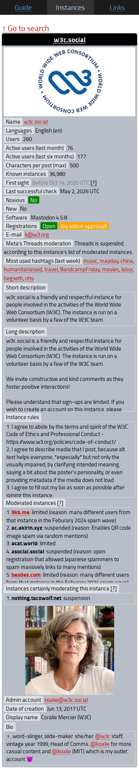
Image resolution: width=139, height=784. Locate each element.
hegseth (13, 278)
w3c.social (70, 39)
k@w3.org (37, 234)
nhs (29, 278)
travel (51, 269)
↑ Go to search (25, 28)
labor (127, 269)
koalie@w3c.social (66, 699)
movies (110, 269)
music (90, 260)
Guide (23, 7)
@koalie (100, 743)
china (126, 260)
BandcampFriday (80, 269)
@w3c (102, 736)
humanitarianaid (23, 269)
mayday (109, 260)
